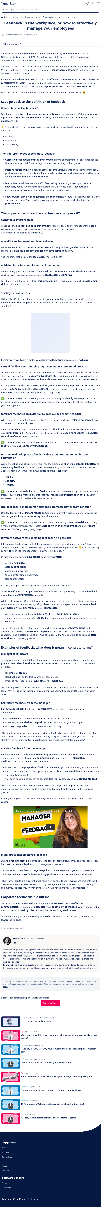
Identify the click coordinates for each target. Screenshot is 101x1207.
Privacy (5, 1147)
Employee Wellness (34, 17)
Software (5, 1170)
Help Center (7, 1188)
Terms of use (7, 1157)
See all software (50, 1003)
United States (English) (26, 1199)
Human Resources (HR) (15, 17)
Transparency (7, 1152)
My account (6, 1183)
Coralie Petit (8, 34)
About (4, 1166)
